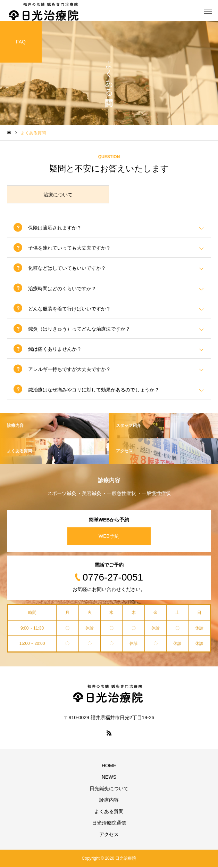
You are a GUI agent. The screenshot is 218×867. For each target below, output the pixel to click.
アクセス (109, 834)
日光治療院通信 (109, 823)
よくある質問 (109, 811)
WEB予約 (109, 536)
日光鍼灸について (109, 788)
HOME (109, 765)
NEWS (109, 777)
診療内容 (109, 800)
